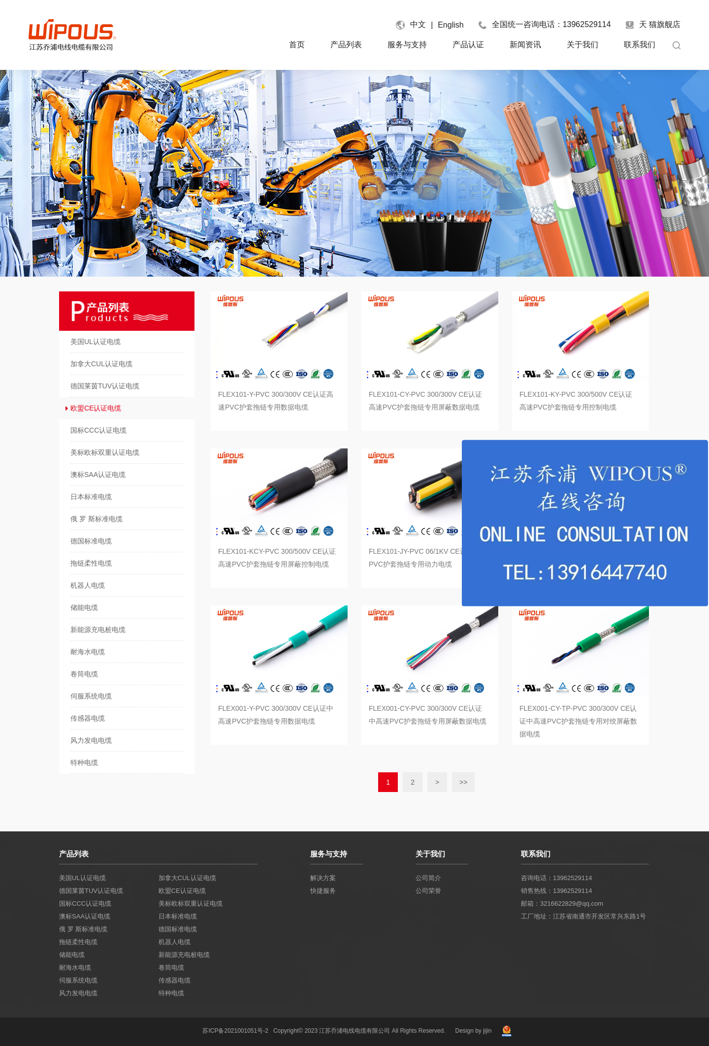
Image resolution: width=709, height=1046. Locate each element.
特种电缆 (171, 993)
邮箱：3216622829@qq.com (562, 903)
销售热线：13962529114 (556, 890)
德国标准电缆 (178, 929)
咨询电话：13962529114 (556, 878)
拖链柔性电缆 (78, 942)
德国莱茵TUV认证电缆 (91, 890)
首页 (297, 44)
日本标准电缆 (178, 916)
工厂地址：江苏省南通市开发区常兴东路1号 (583, 916)
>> (463, 782)
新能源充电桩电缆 (184, 954)
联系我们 (639, 44)
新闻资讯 (525, 44)
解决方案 (323, 878)
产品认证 (468, 44)
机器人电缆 (175, 942)
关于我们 (582, 44)
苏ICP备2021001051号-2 (235, 1030)
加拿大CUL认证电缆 (187, 878)
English (450, 25)
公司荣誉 (428, 890)
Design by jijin (473, 1030)
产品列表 (346, 44)
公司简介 (428, 878)
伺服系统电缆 (78, 980)
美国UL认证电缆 (82, 878)
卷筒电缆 (171, 967)
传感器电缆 (175, 980)
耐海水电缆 (75, 967)
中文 (418, 24)
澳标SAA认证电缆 (84, 916)
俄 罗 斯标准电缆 (83, 929)
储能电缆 (72, 954)
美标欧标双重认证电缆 (191, 903)
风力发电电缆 (78, 993)
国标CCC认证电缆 (85, 903)
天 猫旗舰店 (653, 24)
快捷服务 (323, 890)
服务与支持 (407, 44)
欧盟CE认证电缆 (182, 890)
